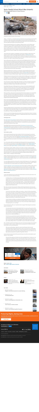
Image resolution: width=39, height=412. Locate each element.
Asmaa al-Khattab (22, 145)
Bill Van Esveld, (29, 54)
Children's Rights (9, 264)
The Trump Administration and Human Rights (17, 3)
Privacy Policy (10, 331)
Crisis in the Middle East (6, 3)
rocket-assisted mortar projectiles (10, 119)
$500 (7, 256)
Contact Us (2, 331)
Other (17, 256)
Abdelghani (20, 144)
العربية (9, 6)
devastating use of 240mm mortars (26, 125)
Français (11, 6)
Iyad (16, 144)
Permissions (13, 331)
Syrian (18, 38)
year (30, 156)
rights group (7, 159)
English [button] (27, 1)
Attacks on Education (15, 264)
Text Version (25, 331)
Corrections (6, 331)
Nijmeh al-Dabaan (14, 145)
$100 (12, 254)
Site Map (17, 331)
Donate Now (32, 1)
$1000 (12, 256)
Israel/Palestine (28, 3)
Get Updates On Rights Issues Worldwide (9, 324)
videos (27, 72)
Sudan (24, 3)
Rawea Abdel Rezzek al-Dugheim (24, 136)
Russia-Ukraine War (34, 3)
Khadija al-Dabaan (31, 143)
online (25, 72)
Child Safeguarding (21, 331)
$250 (18, 254)
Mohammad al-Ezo (12, 170)
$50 (7, 254)
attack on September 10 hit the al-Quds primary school (13, 165)
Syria (11, 263)
